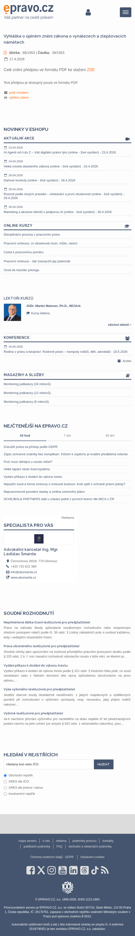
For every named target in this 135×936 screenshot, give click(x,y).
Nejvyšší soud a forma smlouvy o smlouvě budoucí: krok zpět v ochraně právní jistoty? (64, 484)
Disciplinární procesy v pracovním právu (32, 234)
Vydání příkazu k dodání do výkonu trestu (33, 477)
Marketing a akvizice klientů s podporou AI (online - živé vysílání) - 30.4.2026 (67, 209)
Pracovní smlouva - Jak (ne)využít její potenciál (37, 261)
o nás (46, 841)
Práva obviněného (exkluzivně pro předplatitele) (41, 646)
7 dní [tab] (67, 435)
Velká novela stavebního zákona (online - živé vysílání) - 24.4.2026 (67, 163)
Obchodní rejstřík (18, 775)
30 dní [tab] (109, 435)
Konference (67, 338)
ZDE (91, 70)
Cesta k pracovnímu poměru (24, 252)
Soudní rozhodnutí (29, 613)
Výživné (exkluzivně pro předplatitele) (33, 713)
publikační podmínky (36, 846)
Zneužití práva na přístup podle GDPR (30, 447)
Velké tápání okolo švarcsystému (27, 469)
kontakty (107, 841)
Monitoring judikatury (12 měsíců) (27, 393)
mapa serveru (27, 841)
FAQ (59, 846)
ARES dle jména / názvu (23, 787)
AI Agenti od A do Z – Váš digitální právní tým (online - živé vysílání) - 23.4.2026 (67, 150)
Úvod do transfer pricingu (21, 270)
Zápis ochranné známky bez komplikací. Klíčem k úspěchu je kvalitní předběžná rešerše (66, 454)
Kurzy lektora (38, 313)
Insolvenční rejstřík (19, 794)
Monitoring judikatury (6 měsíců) (26, 402)
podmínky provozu (84, 841)
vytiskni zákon (19, 97)
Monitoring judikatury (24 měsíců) (27, 384)
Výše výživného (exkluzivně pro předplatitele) (39, 689)
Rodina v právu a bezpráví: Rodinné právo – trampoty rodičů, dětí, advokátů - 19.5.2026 (67, 349)
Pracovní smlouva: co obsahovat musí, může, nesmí (40, 243)
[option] (67, 312)
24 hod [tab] (25, 435)
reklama (61, 841)
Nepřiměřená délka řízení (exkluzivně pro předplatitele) (47, 622)
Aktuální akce (67, 138)
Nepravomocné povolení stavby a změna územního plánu (44, 491)
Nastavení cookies (92, 857)
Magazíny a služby (67, 375)
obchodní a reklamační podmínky (90, 846)
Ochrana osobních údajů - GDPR (52, 857)
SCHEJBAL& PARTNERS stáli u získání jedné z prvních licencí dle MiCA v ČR (59, 499)
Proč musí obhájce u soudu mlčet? (28, 462)
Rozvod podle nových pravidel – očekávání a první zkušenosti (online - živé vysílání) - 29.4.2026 (67, 193)
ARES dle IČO (16, 781)
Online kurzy (67, 225)
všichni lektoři (119, 325)
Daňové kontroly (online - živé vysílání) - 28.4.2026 (67, 177)
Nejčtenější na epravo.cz (36, 426)
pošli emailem (18, 92)
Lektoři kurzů (18, 298)
